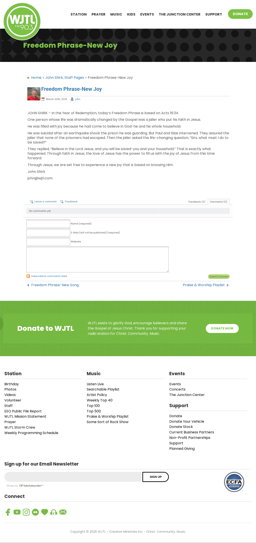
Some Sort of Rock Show (107, 421)
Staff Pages (74, 77)
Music (116, 14)
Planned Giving (182, 448)
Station (79, 14)
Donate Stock (181, 426)
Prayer (99, 14)
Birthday (11, 384)
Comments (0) (218, 201)
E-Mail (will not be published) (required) (95, 232)
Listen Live (95, 384)
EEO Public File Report (23, 411)
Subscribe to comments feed (49, 276)
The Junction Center (180, 14)
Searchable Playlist (103, 389)
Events (147, 14)
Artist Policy (97, 394)
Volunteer (12, 400)
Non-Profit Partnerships (189, 437)
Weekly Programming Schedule (31, 432)
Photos (10, 389)
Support (213, 14)
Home (36, 77)
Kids (131, 14)
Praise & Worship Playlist (204, 285)
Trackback (71, 201)
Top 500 (94, 411)
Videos (10, 394)
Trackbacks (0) (196, 201)
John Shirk (54, 77)
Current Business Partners (191, 432)
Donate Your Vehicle (186, 421)
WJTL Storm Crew (19, 427)
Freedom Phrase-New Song (55, 285)
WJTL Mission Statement (25, 416)
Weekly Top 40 (99, 400)
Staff (8, 405)
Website (76, 241)
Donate (240, 13)
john (77, 99)
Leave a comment (46, 201)
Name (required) (81, 223)
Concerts (177, 389)
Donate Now (222, 328)
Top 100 (93, 405)
